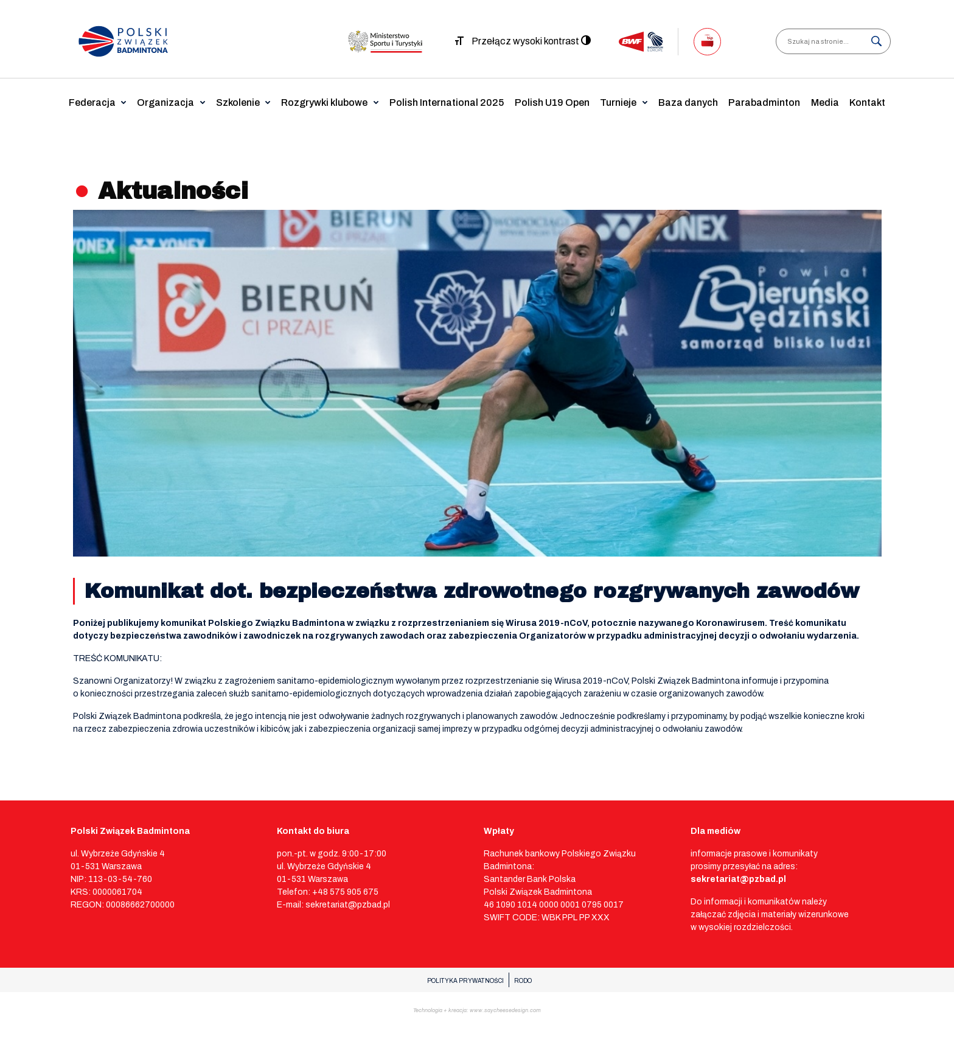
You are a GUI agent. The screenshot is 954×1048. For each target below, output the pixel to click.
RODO (523, 980)
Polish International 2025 (446, 102)
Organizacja (165, 102)
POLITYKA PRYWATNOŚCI (465, 980)
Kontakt (867, 102)
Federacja (92, 102)
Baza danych (688, 102)
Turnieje (618, 102)
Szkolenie (238, 102)
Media (825, 102)
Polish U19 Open (552, 102)
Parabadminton (764, 102)
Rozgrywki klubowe (324, 102)
